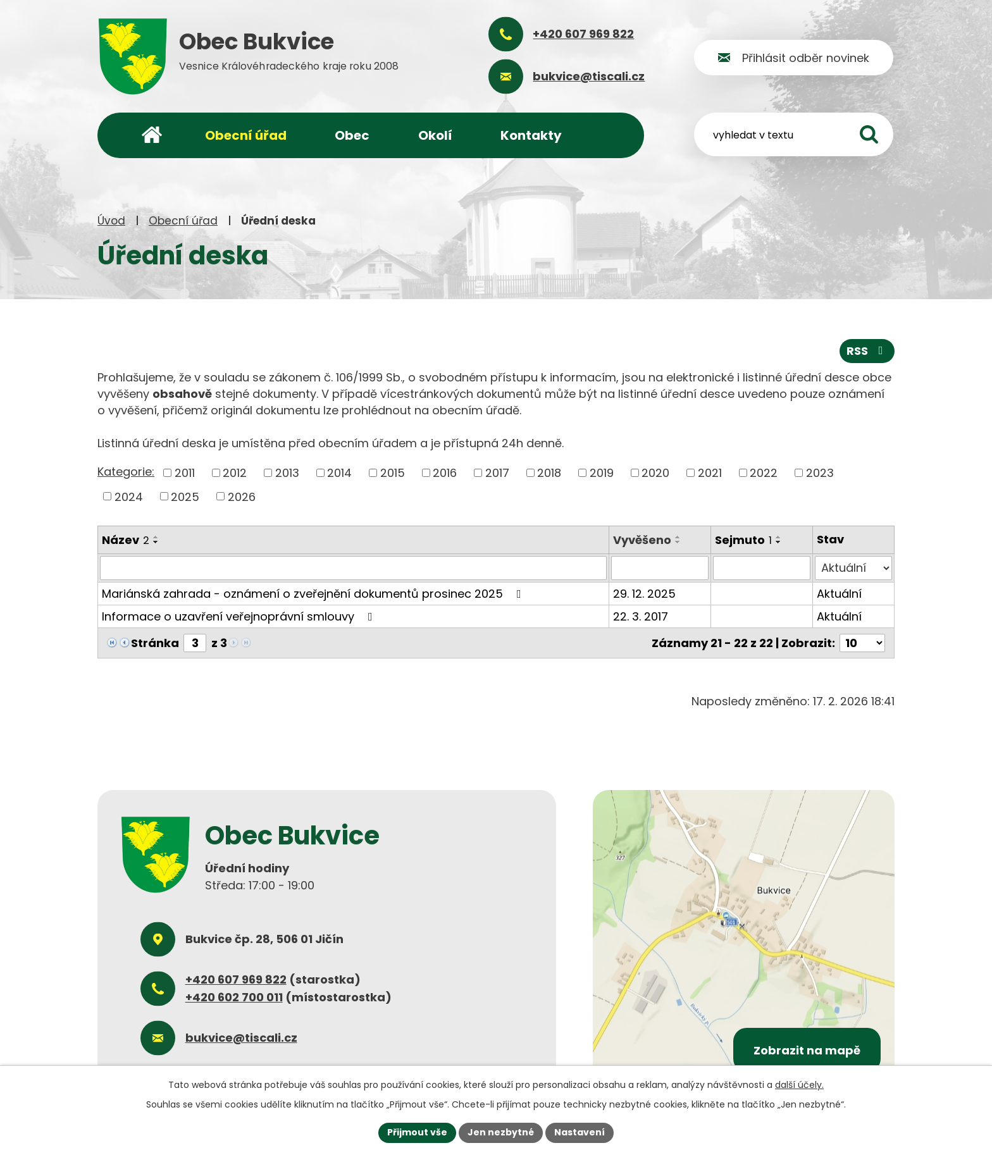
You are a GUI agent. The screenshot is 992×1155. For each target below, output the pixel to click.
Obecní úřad (183, 220)
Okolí (435, 135)
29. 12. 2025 (644, 594)
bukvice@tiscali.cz (241, 1038)
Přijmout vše (417, 1132)
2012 (235, 473)
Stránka (155, 643)
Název (125, 540)
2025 (185, 496)
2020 (655, 473)
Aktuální (839, 594)
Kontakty (531, 135)
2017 (497, 473)
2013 (287, 473)
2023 (820, 473)
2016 (445, 473)
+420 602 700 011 (234, 997)
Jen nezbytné (501, 1132)
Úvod (111, 220)
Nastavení (579, 1132)
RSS (867, 351)
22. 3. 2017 (640, 616)
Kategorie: (125, 471)
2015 (392, 473)
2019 (602, 473)
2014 (339, 473)
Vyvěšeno (642, 540)
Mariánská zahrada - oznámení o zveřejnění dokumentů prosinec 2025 (314, 594)
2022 (764, 473)
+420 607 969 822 (236, 979)
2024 (129, 496)
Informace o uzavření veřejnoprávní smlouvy (240, 616)
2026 (242, 496)
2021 (710, 473)
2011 (185, 473)
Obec (352, 135)
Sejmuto (743, 540)
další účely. (799, 1084)
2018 (549, 473)
